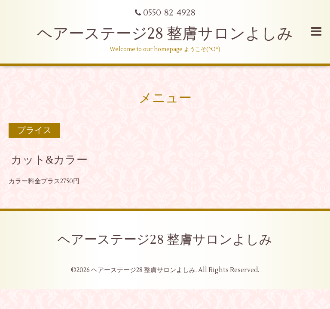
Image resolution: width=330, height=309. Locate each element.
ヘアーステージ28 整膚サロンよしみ (165, 34)
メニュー (165, 98)
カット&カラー (49, 160)
